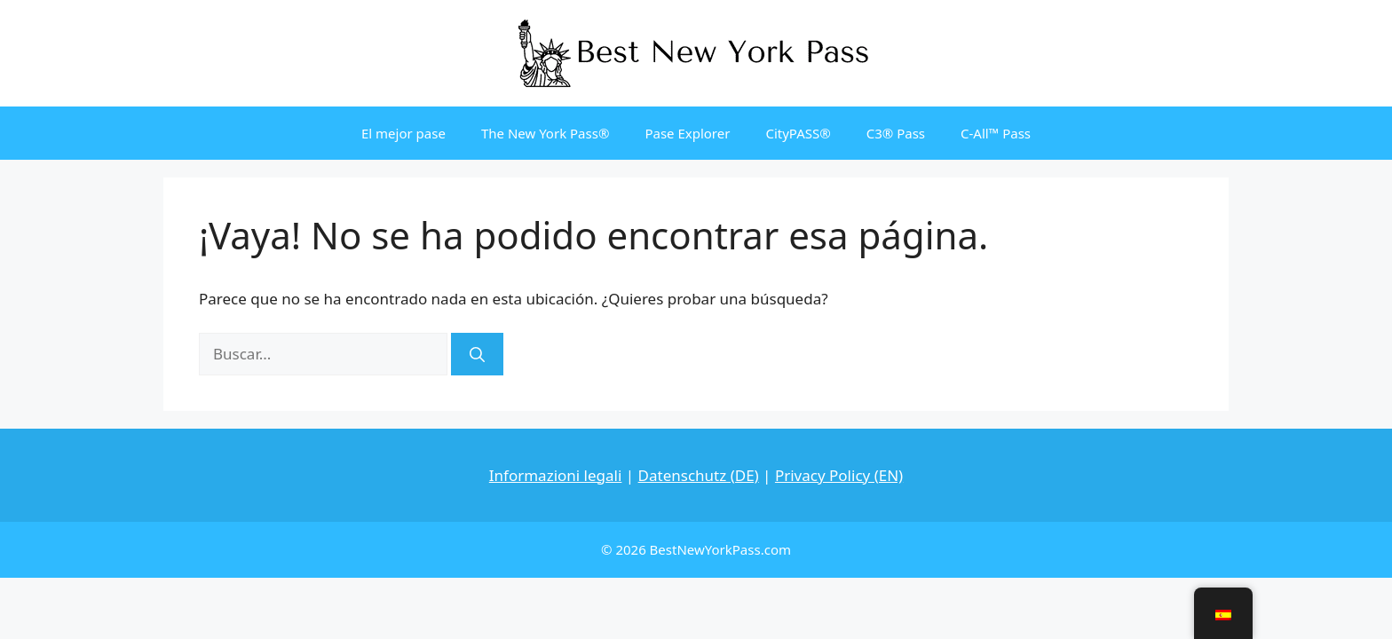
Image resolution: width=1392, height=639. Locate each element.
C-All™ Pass (996, 133)
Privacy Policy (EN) (839, 475)
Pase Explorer (687, 133)
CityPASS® (797, 133)
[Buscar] (477, 354)
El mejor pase (403, 133)
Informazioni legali (555, 475)
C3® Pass (895, 133)
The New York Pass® (545, 133)
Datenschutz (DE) (698, 475)
